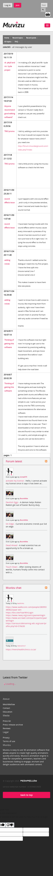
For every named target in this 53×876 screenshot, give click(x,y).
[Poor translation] (10, 825)
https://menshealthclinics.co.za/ (21, 649)
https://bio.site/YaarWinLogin (19, 612)
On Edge (10, 524)
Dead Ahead (12, 545)
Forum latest (14, 461)
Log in (8, 5)
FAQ (16, 41)
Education (7, 711)
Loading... (9, 683)
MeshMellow (9, 704)
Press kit (7, 721)
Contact (6, 708)
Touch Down (12, 567)
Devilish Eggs (12, 502)
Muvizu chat (13, 587)
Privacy (6, 737)
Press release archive (13, 724)
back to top (26, 795)
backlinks (20, 603)
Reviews (6, 728)
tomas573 (23, 477)
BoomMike (24, 499)
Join (17, 5)
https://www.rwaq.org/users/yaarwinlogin (25, 615)
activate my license (15, 480)
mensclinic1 (21, 646)
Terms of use (9, 741)
